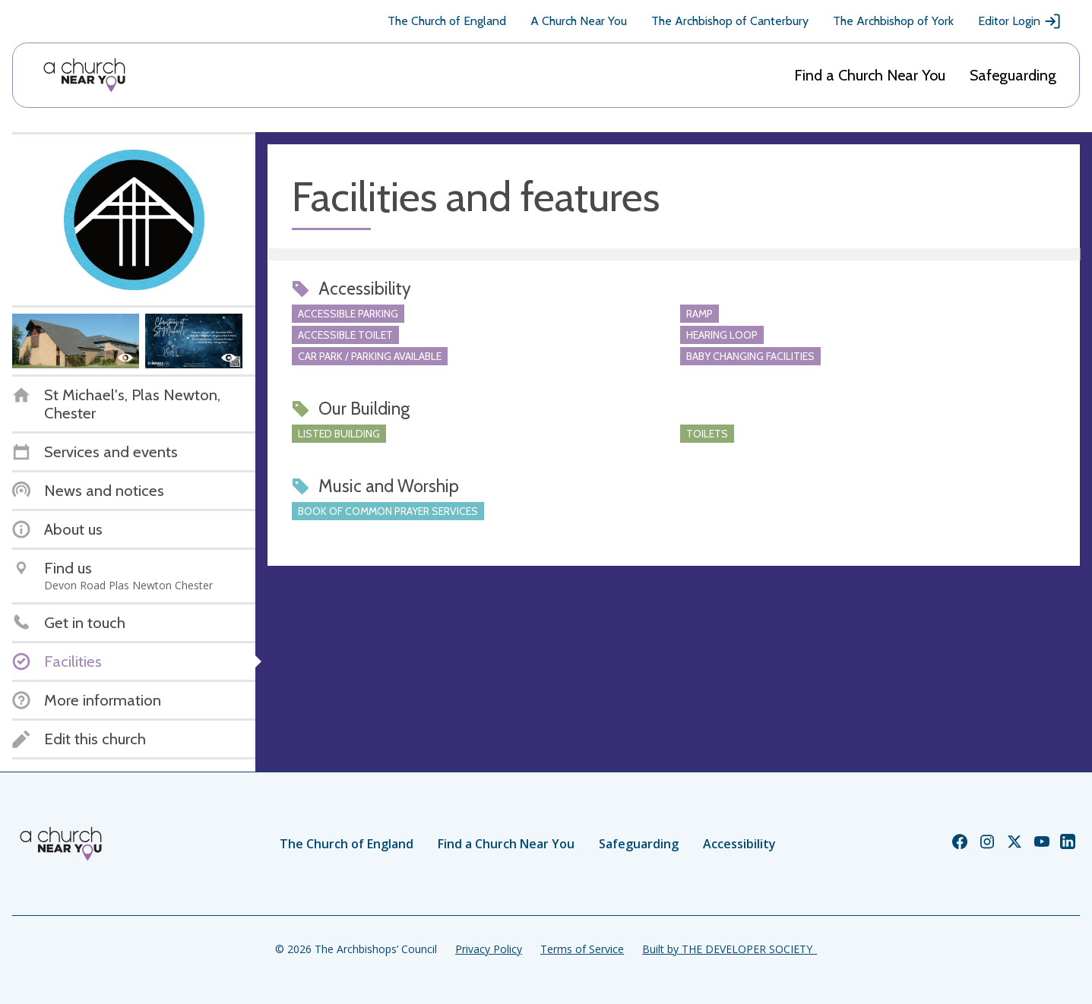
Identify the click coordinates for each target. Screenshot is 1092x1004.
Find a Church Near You (869, 75)
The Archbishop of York (893, 21)
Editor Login (1020, 21)
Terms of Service (582, 949)
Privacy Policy (488, 949)
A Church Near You (578, 21)
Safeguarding (1013, 75)
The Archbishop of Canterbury (730, 21)
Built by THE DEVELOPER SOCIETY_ (729, 949)
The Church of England (447, 21)
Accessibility (739, 843)
